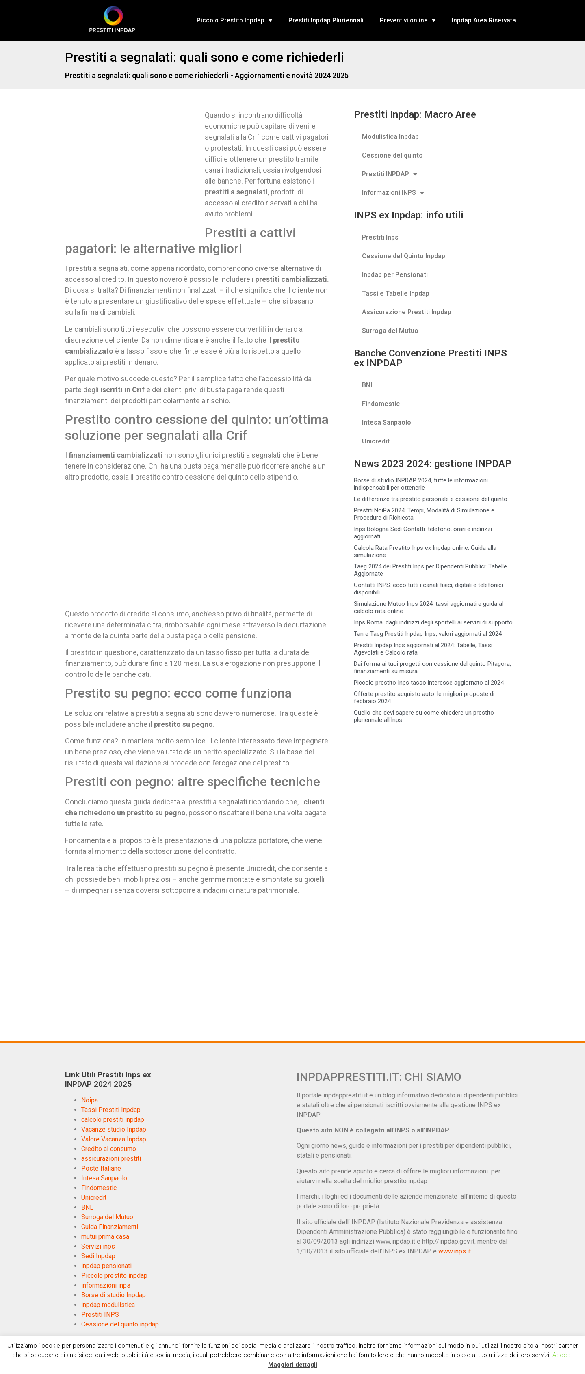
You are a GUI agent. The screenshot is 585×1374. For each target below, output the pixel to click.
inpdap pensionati (106, 1266)
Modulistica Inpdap (390, 136)
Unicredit (376, 441)
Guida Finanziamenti (109, 1227)
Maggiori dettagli (292, 1364)
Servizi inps (98, 1246)
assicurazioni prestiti (111, 1158)
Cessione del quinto (392, 155)
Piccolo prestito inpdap (114, 1275)
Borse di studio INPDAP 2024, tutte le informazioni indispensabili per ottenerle (421, 484)
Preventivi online (408, 20)
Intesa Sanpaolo (386, 422)
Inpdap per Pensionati (395, 275)
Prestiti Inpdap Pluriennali (326, 20)
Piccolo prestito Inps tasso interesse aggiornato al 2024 (429, 682)
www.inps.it (454, 1251)
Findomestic (381, 404)
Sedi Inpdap (98, 1256)
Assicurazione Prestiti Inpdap (406, 312)
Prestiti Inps (380, 237)
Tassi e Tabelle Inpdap (395, 293)
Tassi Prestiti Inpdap (111, 1110)
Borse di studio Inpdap (113, 1295)
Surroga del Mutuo (390, 331)
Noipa (89, 1100)
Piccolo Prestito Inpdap (234, 20)
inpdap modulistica (108, 1305)
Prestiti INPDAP (389, 174)
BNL (368, 385)
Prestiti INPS (100, 1314)
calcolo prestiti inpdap (112, 1119)
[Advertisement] (133, 170)
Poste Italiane (101, 1168)
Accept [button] (562, 1355)
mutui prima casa (105, 1236)
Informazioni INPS (393, 193)
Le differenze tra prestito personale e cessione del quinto (430, 499)
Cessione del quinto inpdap (120, 1324)
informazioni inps (105, 1285)
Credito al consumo (108, 1149)
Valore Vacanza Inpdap (113, 1139)
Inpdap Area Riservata (484, 20)
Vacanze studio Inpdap (113, 1129)
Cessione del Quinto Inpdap (403, 256)
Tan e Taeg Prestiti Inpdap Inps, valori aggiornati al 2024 (428, 633)
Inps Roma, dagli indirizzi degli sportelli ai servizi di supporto (433, 622)
